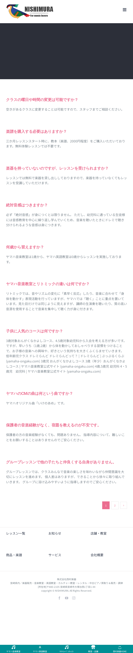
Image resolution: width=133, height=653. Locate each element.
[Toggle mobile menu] (125, 10)
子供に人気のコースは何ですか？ (34, 330)
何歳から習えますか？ (25, 246)
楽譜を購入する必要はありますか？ (36, 131)
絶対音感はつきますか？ (27, 204)
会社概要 (97, 554)
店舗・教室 (99, 533)
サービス (54, 554)
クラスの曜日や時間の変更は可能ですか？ (42, 99)
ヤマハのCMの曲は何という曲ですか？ (39, 393)
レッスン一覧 (15, 533)
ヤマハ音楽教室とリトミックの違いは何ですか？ (48, 283)
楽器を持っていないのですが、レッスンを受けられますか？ (57, 168)
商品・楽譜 (14, 554)
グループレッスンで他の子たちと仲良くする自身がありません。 (61, 461)
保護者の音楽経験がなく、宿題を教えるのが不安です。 (53, 424)
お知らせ (54, 533)
